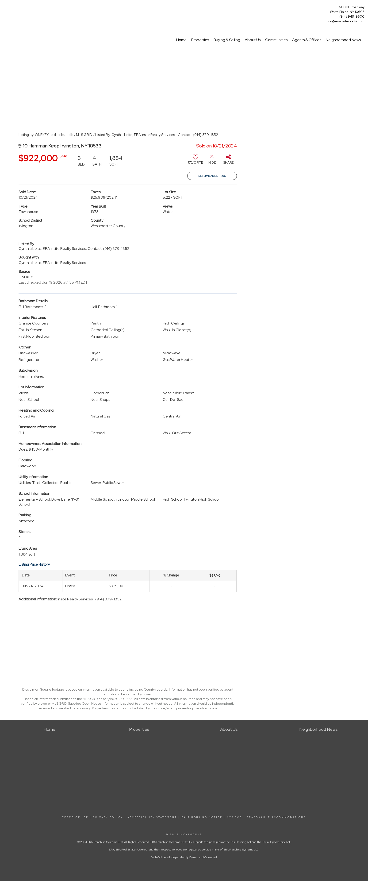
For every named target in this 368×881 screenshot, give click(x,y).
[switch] (195, 161)
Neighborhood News (343, 39)
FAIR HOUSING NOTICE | (203, 817)
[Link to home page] (5, 8)
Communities (276, 39)
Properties (200, 39)
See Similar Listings (212, 176)
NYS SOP (234, 817)
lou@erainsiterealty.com (346, 21)
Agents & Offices (306, 39)
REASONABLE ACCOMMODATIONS (275, 817)
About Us (253, 39)
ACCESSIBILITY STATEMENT (152, 817)
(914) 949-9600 (351, 16)
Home (181, 39)
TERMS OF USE (75, 817)
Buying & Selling (227, 39)
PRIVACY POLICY (108, 817)
